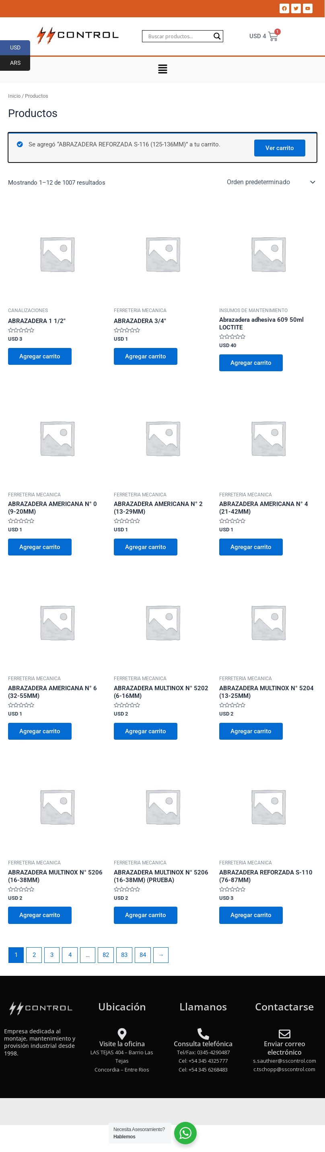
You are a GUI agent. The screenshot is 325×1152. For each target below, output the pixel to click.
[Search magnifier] (217, 36)
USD (20, 48)
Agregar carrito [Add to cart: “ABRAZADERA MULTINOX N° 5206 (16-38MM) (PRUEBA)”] (145, 915)
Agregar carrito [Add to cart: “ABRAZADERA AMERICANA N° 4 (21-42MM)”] (251, 547)
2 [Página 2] (34, 955)
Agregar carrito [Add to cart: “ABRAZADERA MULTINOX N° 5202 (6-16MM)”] (145, 731)
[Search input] (179, 36)
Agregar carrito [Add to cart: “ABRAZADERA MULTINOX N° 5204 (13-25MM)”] (251, 731)
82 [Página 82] (106, 955)
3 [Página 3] (51, 955)
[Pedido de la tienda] (270, 182)
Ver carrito (279, 148)
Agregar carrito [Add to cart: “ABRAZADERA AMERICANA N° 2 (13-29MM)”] (145, 547)
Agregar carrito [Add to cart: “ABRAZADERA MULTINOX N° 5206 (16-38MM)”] (39, 915)
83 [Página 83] (124, 955)
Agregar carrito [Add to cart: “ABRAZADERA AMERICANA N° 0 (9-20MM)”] (39, 547)
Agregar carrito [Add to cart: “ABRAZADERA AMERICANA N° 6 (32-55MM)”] (39, 731)
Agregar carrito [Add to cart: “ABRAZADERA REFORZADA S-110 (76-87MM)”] (251, 915)
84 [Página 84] (143, 955)
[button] (162, 69)
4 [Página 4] (70, 955)
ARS (20, 63)
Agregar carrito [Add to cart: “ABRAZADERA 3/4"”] (145, 356)
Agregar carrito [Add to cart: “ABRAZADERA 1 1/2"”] (39, 356)
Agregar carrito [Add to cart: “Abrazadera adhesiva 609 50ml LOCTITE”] (251, 362)
